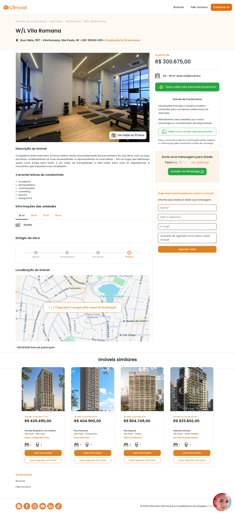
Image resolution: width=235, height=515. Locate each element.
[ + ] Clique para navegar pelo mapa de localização (82, 307)
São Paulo (56, 21)
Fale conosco (199, 7)
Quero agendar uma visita (43, 460)
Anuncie (178, 7)
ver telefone (200, 162)
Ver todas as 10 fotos (128, 135)
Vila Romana (73, 21)
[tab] (22, 216)
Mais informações (43, 452)
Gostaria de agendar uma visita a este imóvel (187, 238)
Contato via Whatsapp (187, 171)
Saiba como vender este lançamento (187, 131)
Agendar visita (187, 249)
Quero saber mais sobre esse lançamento (187, 87)
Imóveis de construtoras (32, 21)
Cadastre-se (221, 7)
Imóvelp (212, 506)
